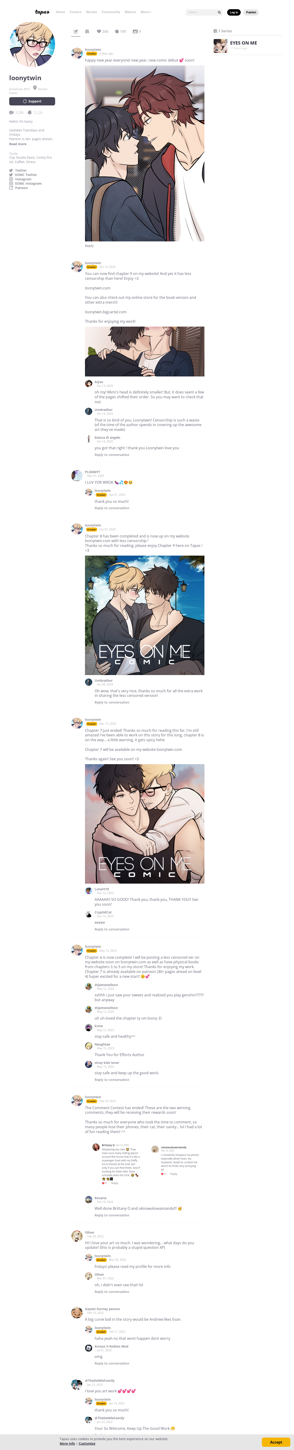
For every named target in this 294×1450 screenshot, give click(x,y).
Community (111, 12)
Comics (76, 12)
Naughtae (102, 1044)
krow (99, 1026)
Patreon (21, 188)
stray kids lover (107, 1063)
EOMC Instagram (28, 183)
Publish (251, 12)
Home (60, 12)
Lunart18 (102, 889)
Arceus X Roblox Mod (111, 1346)
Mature (130, 12)
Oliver (89, 1232)
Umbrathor (104, 410)
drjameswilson (106, 985)
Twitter (21, 170)
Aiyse (99, 382)
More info (67, 1443)
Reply (89, 246)
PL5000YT (92, 472)
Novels (91, 12)
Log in (234, 12)
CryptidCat (103, 912)
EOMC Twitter (26, 175)
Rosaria (100, 1198)
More (146, 12)
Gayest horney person (102, 1309)
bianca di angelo (107, 437)
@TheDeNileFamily (100, 1381)
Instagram (23, 179)
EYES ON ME (243, 43)
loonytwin (93, 50)
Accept (276, 1442)
